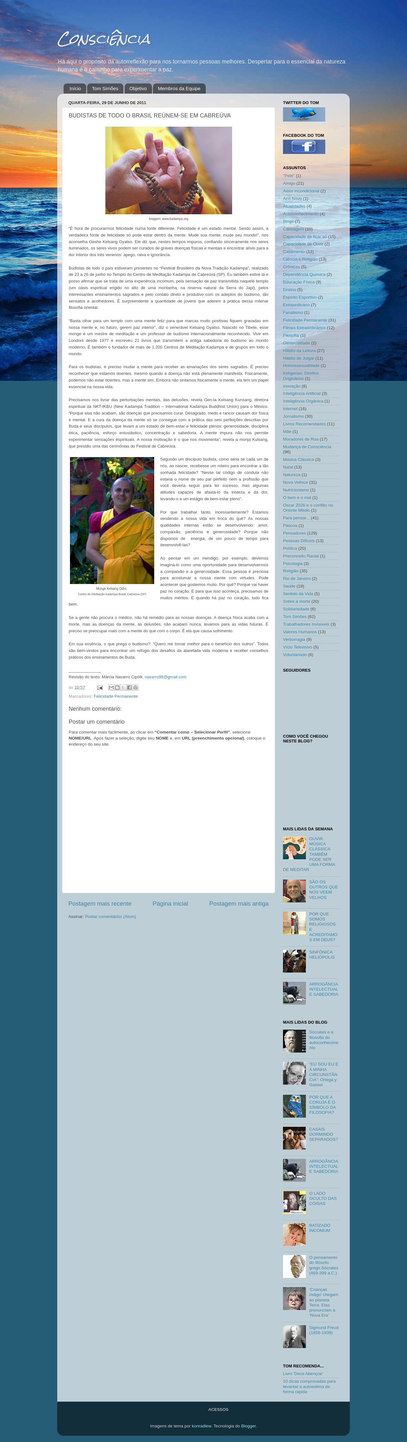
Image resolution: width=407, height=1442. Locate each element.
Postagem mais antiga (239, 903)
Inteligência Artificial (302, 393)
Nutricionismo (296, 490)
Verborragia (294, 639)
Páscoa (290, 525)
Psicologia (293, 563)
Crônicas (291, 266)
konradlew (201, 1426)
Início (75, 88)
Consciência (103, 38)
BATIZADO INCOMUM (319, 1228)
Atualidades (294, 206)
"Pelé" (289, 175)
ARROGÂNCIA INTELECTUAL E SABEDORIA (323, 989)
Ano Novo (292, 198)
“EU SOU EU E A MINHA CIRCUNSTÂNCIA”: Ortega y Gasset (323, 1074)
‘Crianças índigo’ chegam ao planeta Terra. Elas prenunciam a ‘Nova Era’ (323, 1302)
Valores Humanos (300, 631)
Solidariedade (296, 609)
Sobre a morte (296, 601)
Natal (288, 467)
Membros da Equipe (179, 88)
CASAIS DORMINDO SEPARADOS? (323, 1134)
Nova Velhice (295, 482)
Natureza (291, 474)
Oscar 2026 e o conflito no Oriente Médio (308, 508)
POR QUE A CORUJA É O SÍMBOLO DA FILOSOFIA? (322, 1105)
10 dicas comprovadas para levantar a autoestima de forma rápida (309, 1386)
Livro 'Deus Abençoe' (303, 1373)
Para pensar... (296, 517)
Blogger (248, 1426)
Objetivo (138, 88)
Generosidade (296, 343)
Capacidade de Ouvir (303, 244)
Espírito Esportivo (300, 297)
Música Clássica (298, 459)
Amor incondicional (301, 191)
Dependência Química (304, 274)
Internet (290, 408)
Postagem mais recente (99, 903)
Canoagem (293, 229)
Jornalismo (293, 416)
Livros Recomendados (304, 424)
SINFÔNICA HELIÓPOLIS (322, 955)
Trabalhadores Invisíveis (306, 624)
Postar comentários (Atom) (110, 916)
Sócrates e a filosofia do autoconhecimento (323, 1040)
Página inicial (170, 903)
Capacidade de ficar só (305, 236)
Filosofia (291, 335)
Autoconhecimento (301, 213)
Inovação (291, 386)
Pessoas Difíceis (299, 540)
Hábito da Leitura (299, 350)
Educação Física (299, 282)
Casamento (294, 251)
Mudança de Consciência (307, 446)
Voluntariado (295, 654)
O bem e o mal (297, 497)
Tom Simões (105, 88)
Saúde (289, 586)
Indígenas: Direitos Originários (301, 376)
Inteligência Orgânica (303, 401)
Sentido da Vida (298, 593)
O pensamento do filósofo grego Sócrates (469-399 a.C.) (323, 1265)
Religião (291, 570)
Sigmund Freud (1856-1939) (323, 1330)
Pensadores (294, 533)
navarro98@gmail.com (165, 676)
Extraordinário (296, 304)
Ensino (289, 289)
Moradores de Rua (301, 439)
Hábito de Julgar (298, 358)
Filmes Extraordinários (304, 327)
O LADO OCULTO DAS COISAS (323, 1198)
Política (290, 548)
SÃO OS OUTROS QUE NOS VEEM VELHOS (323, 890)
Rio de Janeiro (297, 578)
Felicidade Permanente (116, 696)
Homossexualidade (301, 365)
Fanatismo (293, 312)
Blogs (288, 221)
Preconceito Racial (301, 556)
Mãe (287, 431)
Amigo (289, 183)
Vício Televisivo (297, 647)
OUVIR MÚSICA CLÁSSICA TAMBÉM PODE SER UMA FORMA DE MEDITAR (309, 854)
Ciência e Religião (300, 259)
